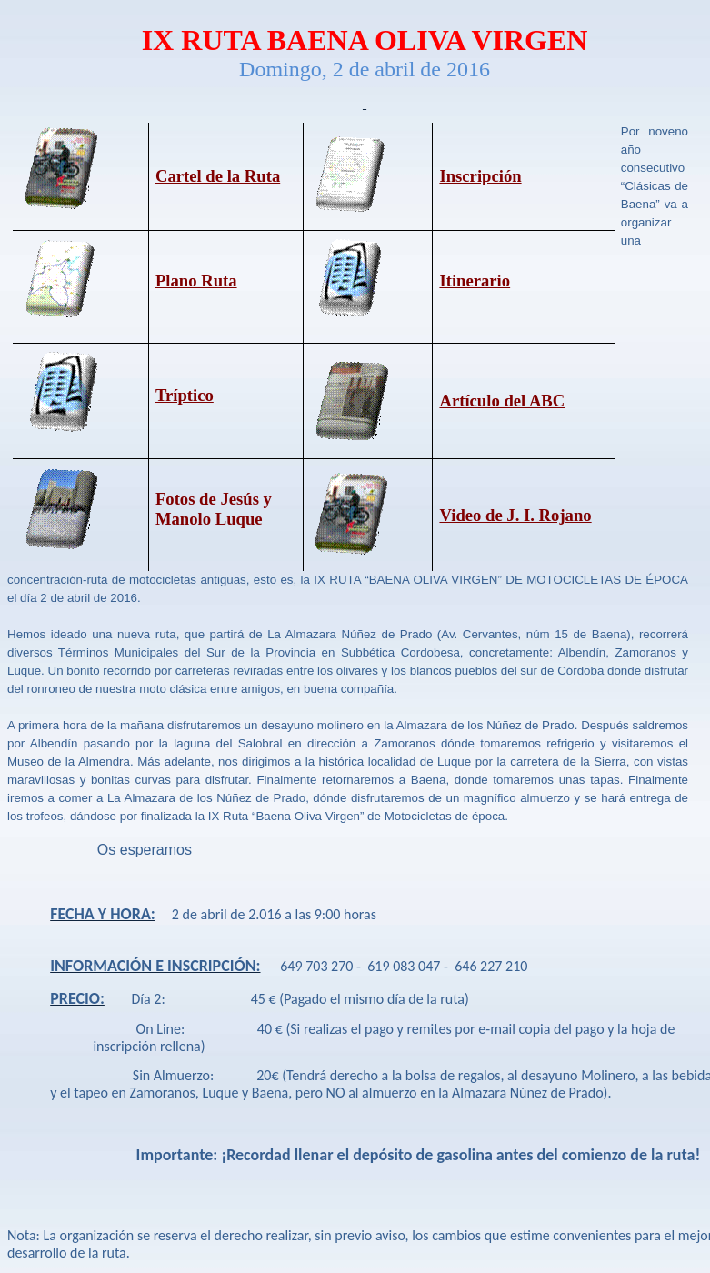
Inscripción (480, 175)
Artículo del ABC (502, 400)
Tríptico (184, 395)
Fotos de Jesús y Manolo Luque (213, 508)
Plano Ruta (196, 280)
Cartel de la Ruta (217, 175)
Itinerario (474, 280)
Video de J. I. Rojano (515, 515)
